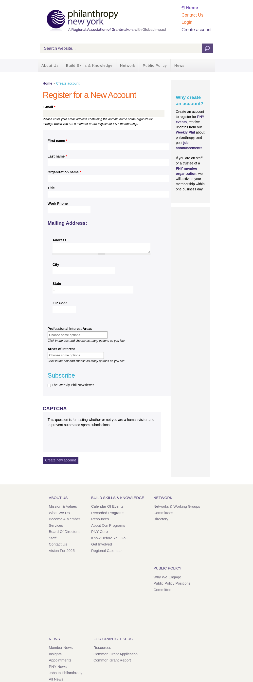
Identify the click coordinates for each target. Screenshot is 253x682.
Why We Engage (167, 577)
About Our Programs (108, 525)
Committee (162, 590)
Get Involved (101, 544)
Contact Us (192, 15)
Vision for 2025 (62, 550)
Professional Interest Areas (70, 329)
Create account (196, 29)
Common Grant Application (115, 654)
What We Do (59, 513)
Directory (160, 519)
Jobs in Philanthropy (65, 673)
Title (51, 188)
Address (59, 240)
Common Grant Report (112, 660)
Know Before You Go (108, 538)
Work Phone (58, 203)
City (56, 265)
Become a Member (64, 519)
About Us (50, 65)
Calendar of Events (107, 506)
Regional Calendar (106, 550)
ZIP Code (60, 303)
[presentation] (85, 437)
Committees (163, 513)
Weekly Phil (185, 132)
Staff (52, 538)
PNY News (58, 666)
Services (56, 525)
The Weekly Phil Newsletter (73, 385)
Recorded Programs (107, 513)
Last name (57, 156)
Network (127, 65)
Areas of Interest (61, 349)
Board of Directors (64, 531)
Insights (55, 654)
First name (57, 141)
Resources (100, 519)
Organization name (64, 172)
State (57, 284)
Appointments (60, 660)
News (179, 65)
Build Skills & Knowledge (89, 65)
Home (192, 7)
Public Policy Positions (171, 583)
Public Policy (155, 65)
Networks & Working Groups (176, 506)
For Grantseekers (113, 639)
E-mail (49, 107)
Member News (61, 647)
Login (186, 22)
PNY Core (99, 531)
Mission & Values (63, 506)
